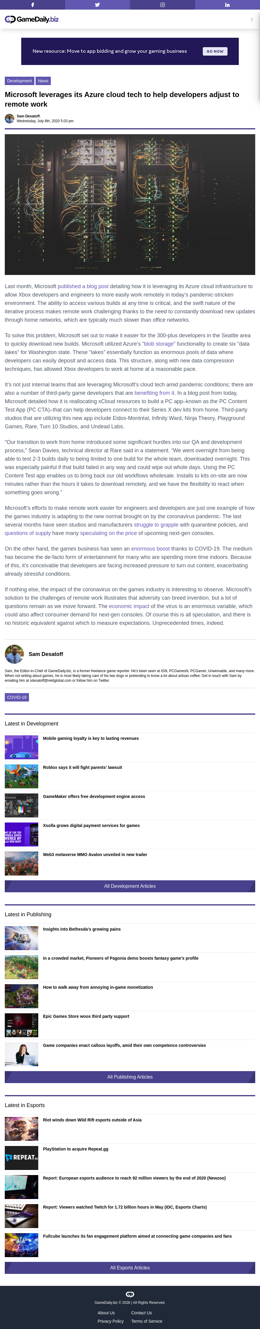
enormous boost (150, 549)
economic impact (129, 606)
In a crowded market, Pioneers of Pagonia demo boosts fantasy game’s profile (120, 958)
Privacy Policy (111, 1321)
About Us (106, 1312)
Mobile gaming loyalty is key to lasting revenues (91, 738)
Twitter (103, 680)
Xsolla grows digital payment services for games (91, 825)
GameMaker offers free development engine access (94, 796)
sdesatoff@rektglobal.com (50, 680)
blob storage (159, 344)
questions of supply (28, 533)
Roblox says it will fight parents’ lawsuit (82, 767)
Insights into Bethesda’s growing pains (82, 929)
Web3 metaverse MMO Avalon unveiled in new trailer (95, 854)
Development (19, 80)
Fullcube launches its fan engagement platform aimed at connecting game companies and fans (137, 1236)
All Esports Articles (130, 1267)
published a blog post (83, 286)
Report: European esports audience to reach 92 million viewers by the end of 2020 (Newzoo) (134, 1178)
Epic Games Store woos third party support (86, 1016)
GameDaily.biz (105, 1303)
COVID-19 (17, 697)
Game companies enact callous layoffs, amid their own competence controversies (124, 1045)
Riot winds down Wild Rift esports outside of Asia (92, 1120)
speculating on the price (108, 533)
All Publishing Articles (130, 1076)
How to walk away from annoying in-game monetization (98, 987)
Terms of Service (146, 1321)
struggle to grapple (156, 525)
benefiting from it (154, 393)
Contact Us (141, 1312)
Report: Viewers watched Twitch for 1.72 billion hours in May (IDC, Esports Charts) (125, 1207)
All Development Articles (130, 886)
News (43, 80)
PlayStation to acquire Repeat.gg (75, 1149)
